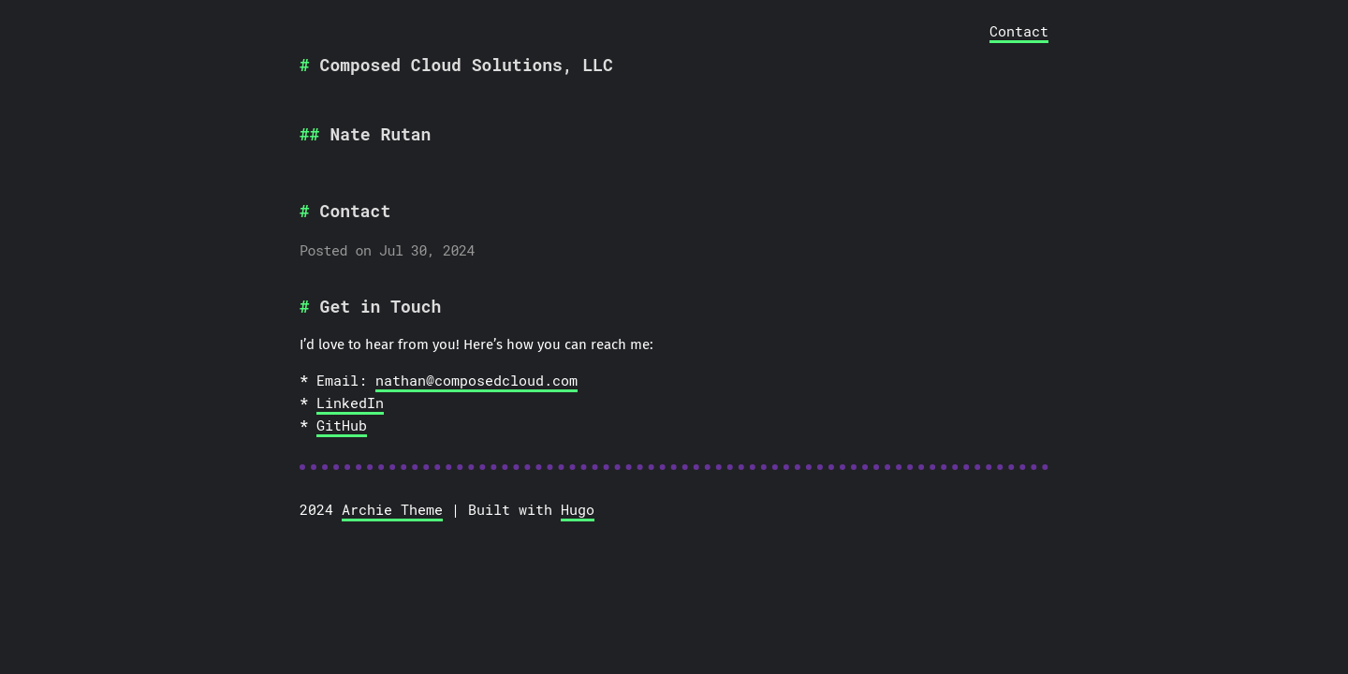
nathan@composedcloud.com (476, 380)
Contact (1018, 31)
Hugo (577, 509)
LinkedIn (350, 402)
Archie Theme (392, 509)
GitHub (341, 425)
